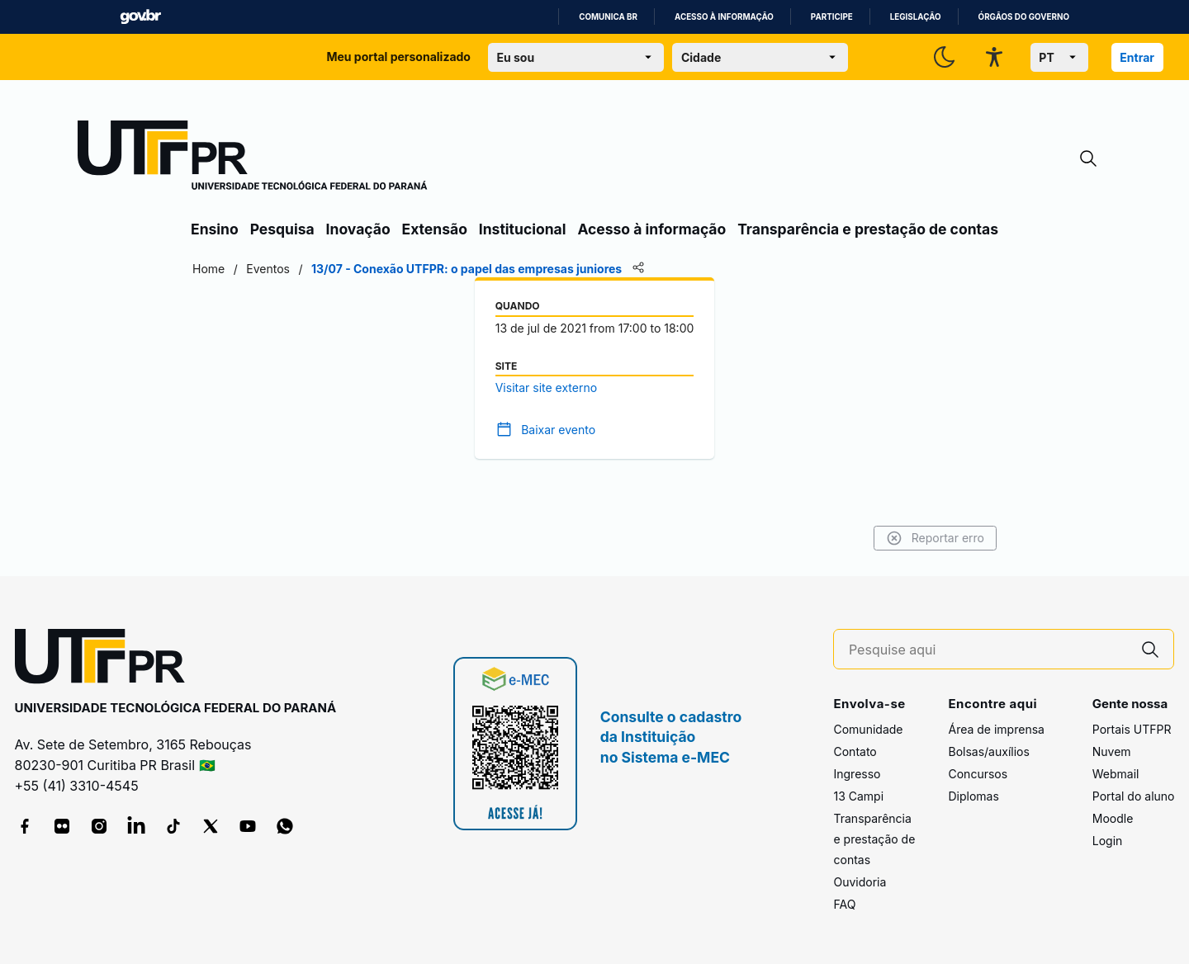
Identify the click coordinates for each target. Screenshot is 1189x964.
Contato (854, 751)
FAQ (844, 904)
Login (1107, 841)
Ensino (215, 229)
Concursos (977, 774)
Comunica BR (608, 16)
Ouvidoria (859, 882)
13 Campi (858, 796)
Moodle (1113, 818)
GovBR (140, 17)
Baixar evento (558, 430)
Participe (832, 16)
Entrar (1137, 57)
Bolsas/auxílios (988, 751)
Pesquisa (282, 229)
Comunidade (867, 729)
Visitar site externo (546, 387)
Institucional (522, 229)
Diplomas (973, 796)
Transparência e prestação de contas (867, 229)
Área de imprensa (996, 729)
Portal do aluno (1133, 796)
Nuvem (1111, 751)
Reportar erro (935, 538)
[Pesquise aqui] (988, 650)
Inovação (358, 229)
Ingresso (856, 774)
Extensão (434, 229)
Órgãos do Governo (1023, 16)
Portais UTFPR (1132, 729)
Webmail (1115, 774)
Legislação (915, 16)
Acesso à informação (724, 16)
